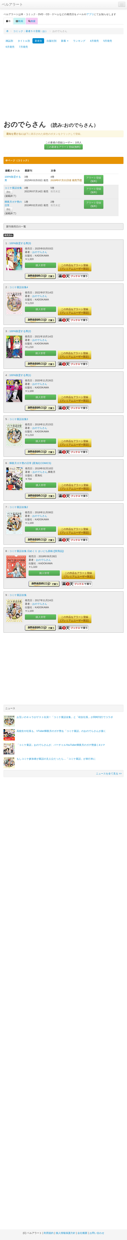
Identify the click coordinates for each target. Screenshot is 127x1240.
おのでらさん (39, 252)
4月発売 (94, 40)
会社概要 (82, 1233)
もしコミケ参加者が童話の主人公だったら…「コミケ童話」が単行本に (56, 758)
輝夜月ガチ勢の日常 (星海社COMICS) (30, 463)
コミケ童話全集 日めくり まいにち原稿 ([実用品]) (36, 551)
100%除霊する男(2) (20, 331)
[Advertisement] (33, 86)
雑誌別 (9, 40)
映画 (19, 21)
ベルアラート (12, 4)
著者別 (38, 40)
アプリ (90, 14)
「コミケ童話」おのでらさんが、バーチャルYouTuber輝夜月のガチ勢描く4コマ (61, 744)
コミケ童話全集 (13, 187)
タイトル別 (24, 40)
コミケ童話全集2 (18, 507)
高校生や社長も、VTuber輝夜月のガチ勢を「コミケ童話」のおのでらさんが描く (61, 731)
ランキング (79, 40)
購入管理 (41, 265)
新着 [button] (64, 40)
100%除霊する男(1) (20, 375)
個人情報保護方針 (65, 1233)
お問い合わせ (96, 1233)
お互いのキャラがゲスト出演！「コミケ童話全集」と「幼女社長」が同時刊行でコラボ (65, 717)
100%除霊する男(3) (20, 243)
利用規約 (49, 1233)
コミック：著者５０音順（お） (30, 31)
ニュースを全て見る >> (109, 773)
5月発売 (107, 40)
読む (9, 192)
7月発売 (23, 46)
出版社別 (51, 40)
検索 (31, 21)
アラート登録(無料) (93, 179)
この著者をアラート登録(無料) (63, 146)
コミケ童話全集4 (18, 287)
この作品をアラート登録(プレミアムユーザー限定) (74, 267)
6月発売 (10, 46)
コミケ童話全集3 (18, 419)
